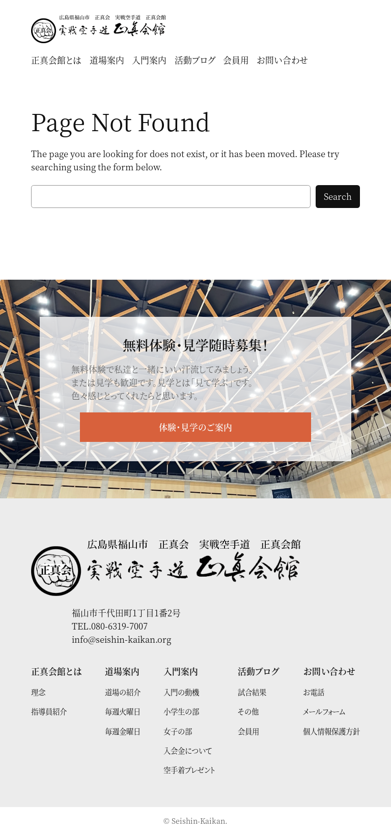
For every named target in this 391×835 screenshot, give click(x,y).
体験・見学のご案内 (195, 427)
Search (338, 196)
